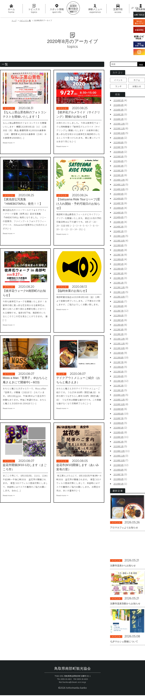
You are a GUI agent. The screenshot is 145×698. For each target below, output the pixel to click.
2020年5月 (119, 429)
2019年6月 (119, 480)
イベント (118, 81)
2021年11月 (119, 345)
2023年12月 (119, 237)
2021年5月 (119, 373)
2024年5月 (119, 214)
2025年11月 (119, 130)
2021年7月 (119, 363)
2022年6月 (119, 317)
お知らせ (136, 87)
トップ (14, 20)
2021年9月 (119, 354)
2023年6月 (119, 260)
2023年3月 (119, 274)
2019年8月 (119, 471)
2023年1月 (119, 284)
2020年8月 (119, 415)
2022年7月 (119, 312)
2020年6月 (119, 424)
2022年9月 (119, 303)
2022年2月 (119, 335)
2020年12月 (119, 396)
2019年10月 (119, 461)
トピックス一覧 (26, 20)
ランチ (118, 87)
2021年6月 (119, 368)
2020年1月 (119, 447)
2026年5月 (119, 101)
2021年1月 (119, 391)
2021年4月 (119, 377)
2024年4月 (119, 218)
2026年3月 (119, 111)
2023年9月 (119, 246)
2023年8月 (119, 251)
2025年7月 (119, 148)
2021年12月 (119, 340)
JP (132, 8)
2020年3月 (119, 438)
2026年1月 (119, 120)
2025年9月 (119, 139)
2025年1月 (119, 176)
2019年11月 (119, 457)
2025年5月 (119, 158)
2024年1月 (119, 232)
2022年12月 (119, 288)
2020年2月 (119, 443)
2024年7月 (119, 204)
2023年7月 (119, 256)
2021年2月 (119, 387)
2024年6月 (119, 209)
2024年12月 (119, 181)
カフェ (136, 81)
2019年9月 (119, 466)
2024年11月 (119, 186)
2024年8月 (119, 200)
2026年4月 (119, 106)
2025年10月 (119, 134)
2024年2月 (119, 228)
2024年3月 (119, 223)
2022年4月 (119, 326)
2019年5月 (119, 485)
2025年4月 (119, 162)
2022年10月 (119, 298)
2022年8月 (119, 307)
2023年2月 (119, 279)
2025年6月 (119, 153)
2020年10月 (119, 405)
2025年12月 (119, 125)
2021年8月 (119, 359)
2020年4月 (119, 433)
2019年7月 (119, 476)
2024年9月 (119, 195)
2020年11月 (119, 401)
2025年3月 (119, 167)
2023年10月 (119, 242)
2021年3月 (119, 382)
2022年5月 (119, 321)
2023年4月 (119, 270)
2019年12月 (119, 452)
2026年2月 (119, 115)
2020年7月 (119, 419)
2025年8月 (119, 144)
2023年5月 (119, 265)
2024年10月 (119, 190)
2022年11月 (119, 293)
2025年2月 (119, 172)
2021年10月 (119, 349)
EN (136, 8)
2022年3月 (119, 331)
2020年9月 (119, 410)
